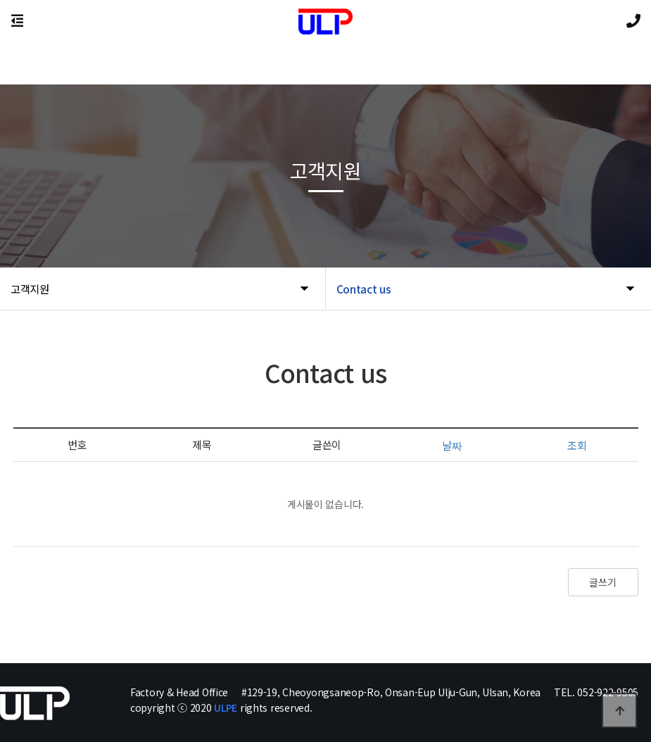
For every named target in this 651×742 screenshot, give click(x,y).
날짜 (452, 445)
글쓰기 (602, 582)
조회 (576, 445)
